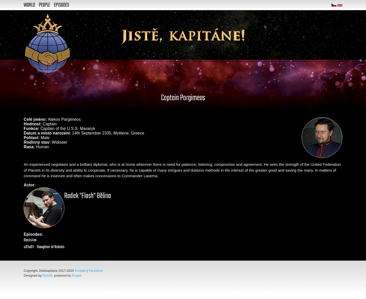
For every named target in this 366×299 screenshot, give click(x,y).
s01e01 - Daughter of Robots (44, 247)
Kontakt (80, 271)
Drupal (77, 275)
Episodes (61, 5)
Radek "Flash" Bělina (87, 196)
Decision (30, 240)
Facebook (96, 271)
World (29, 5)
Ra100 (47, 275)
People (44, 5)
